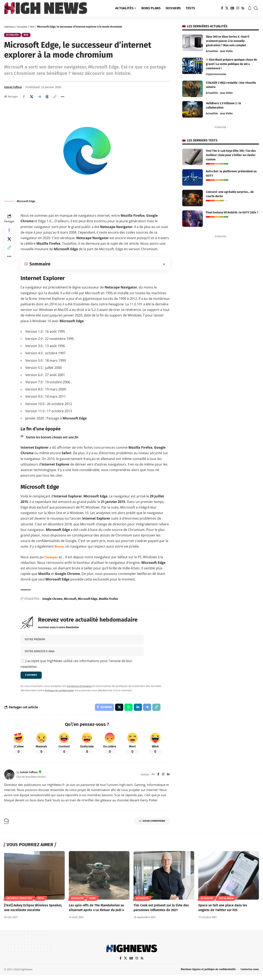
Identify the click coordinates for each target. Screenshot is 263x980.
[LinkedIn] (168, 779)
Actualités (25, 26)
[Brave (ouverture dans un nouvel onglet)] (59, 549)
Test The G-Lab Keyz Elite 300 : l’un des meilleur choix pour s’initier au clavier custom (231, 155)
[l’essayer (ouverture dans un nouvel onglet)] (52, 559)
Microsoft (70, 601)
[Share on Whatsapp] (126, 711)
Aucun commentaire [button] (148, 826)
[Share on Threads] (51, 98)
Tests (41, 903)
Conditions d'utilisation (81, 689)
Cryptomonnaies (216, 74)
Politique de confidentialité (61, 694)
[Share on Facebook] (24, 98)
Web (36, 26)
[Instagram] (237, 8)
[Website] (152, 779)
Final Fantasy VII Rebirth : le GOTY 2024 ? (232, 212)
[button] (256, 8)
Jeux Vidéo (226, 51)
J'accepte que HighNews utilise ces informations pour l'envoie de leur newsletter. (76, 666)
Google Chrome (52, 601)
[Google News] (232, 8)
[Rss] (243, 8)
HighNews (10, 26)
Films (92, 903)
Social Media (226, 903)
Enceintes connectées (19, 903)
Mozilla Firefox (108, 601)
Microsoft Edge (87, 601)
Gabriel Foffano (14, 88)
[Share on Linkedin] (135, 711)
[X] (227, 8)
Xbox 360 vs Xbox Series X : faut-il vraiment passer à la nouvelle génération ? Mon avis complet (227, 41)
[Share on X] (33, 98)
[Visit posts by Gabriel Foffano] (9, 779)
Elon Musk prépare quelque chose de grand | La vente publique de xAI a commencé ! (231, 64)
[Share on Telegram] (42, 98)
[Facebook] (222, 8)
